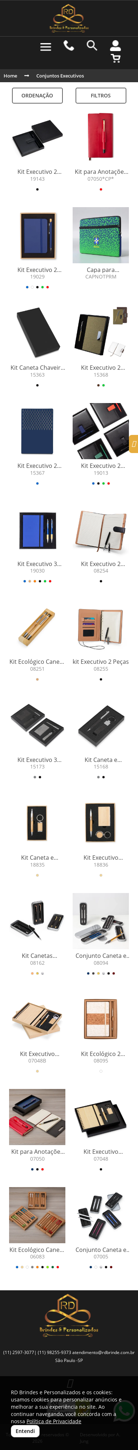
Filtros (101, 95)
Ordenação (37, 95)
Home (10, 75)
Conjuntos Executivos (60, 75)
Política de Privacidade (54, 1421)
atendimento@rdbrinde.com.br (103, 1352)
